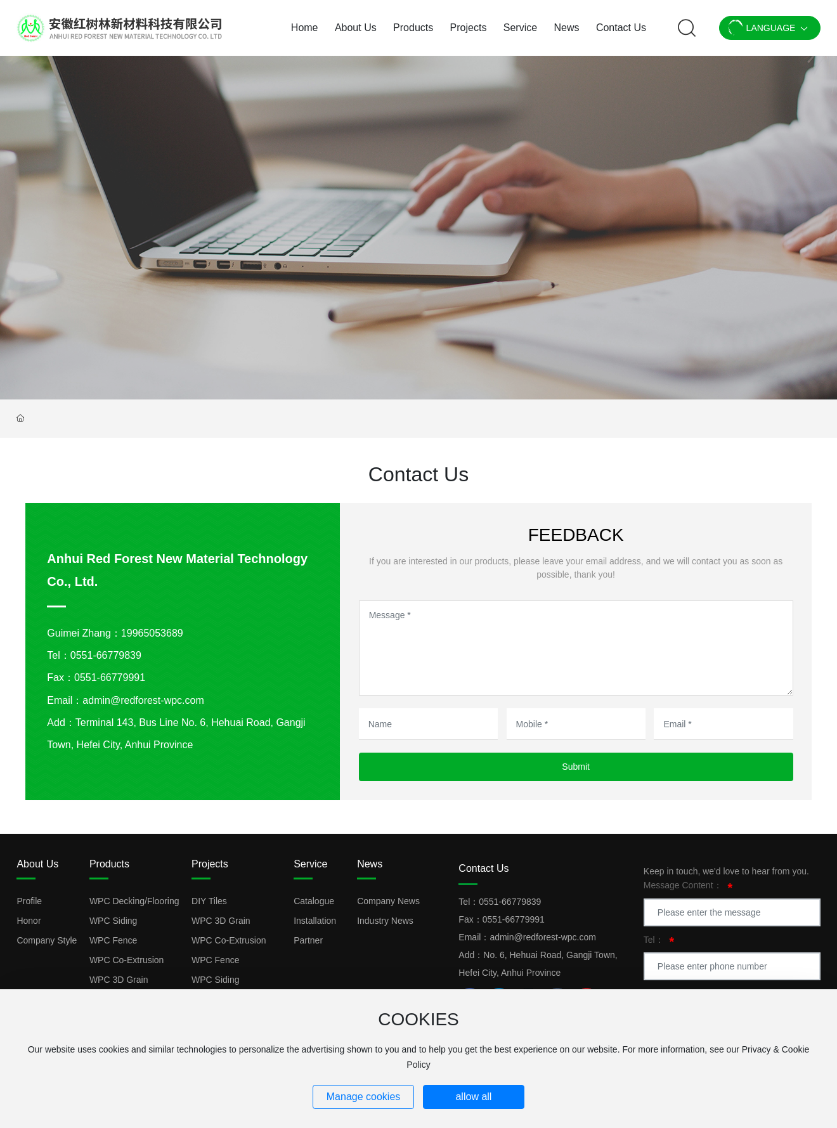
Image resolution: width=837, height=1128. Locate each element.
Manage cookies (364, 1096)
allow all (473, 1096)
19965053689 (152, 633)
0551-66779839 (105, 655)
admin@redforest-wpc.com (143, 700)
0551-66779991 (109, 677)
